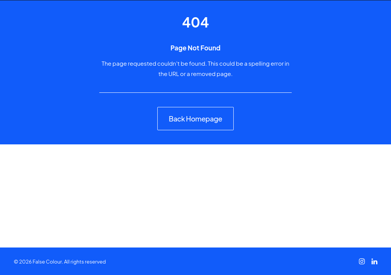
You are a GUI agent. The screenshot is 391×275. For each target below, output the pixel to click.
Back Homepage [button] (195, 118)
